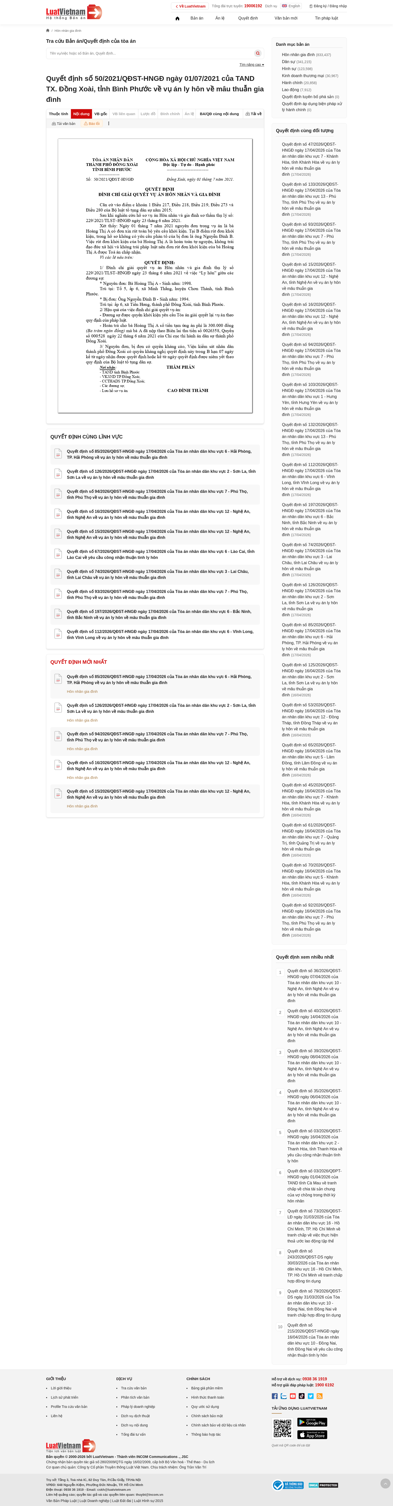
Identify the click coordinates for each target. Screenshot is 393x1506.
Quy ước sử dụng (205, 1407)
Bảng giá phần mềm (207, 1388)
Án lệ (220, 18)
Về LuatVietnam (190, 6)
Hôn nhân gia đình (82, 691)
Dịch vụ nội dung (134, 1425)
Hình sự (289, 69)
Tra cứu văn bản (134, 1388)
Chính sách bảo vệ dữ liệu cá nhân (218, 1425)
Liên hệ (56, 1416)
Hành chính (292, 83)
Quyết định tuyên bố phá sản (308, 97)
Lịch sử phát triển (64, 1397)
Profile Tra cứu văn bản (69, 1407)
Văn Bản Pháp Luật (61, 1501)
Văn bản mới (286, 18)
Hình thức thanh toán (207, 1397)
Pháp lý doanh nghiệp (138, 1407)
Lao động (290, 90)
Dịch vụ (271, 6)
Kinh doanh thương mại (303, 76)
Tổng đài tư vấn (133, 1434)
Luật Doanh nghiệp (94, 1501)
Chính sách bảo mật (207, 1416)
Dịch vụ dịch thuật (135, 1416)
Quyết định (248, 18)
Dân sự (288, 62)
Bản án (196, 18)
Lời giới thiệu (61, 1388)
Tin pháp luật (326, 18)
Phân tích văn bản (135, 1397)
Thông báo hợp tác (206, 1434)
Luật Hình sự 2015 (148, 1501)
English (291, 6)
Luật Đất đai (121, 1501)
